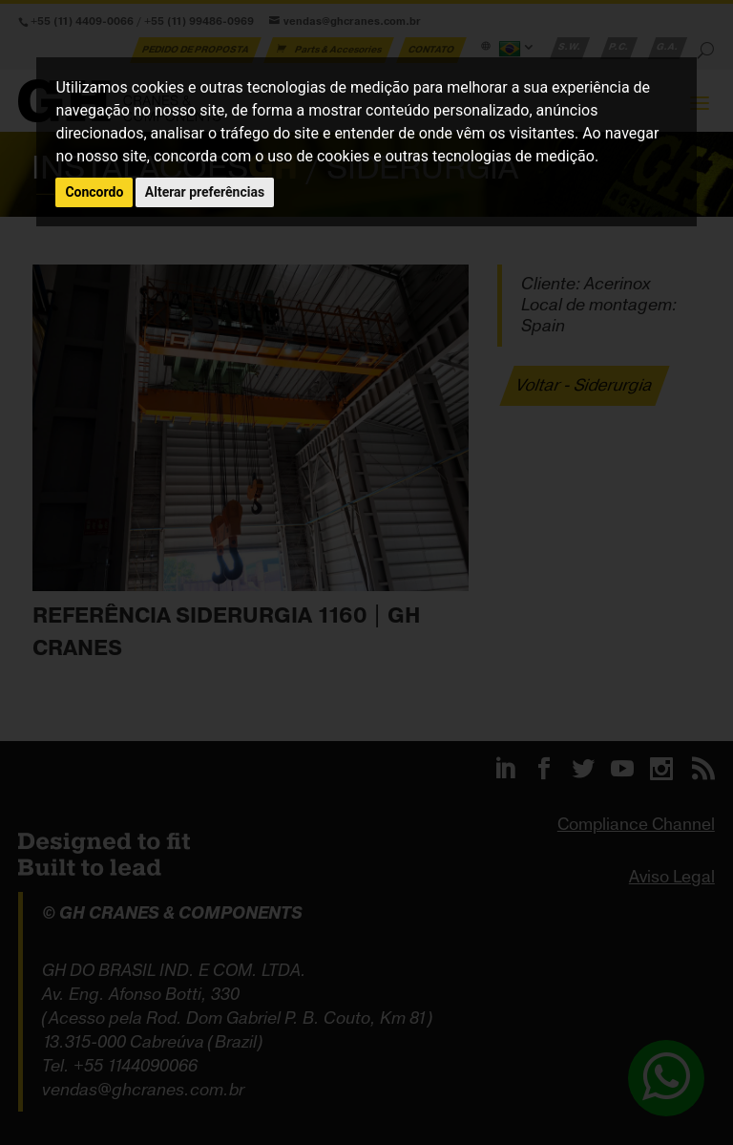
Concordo (94, 192)
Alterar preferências (204, 192)
